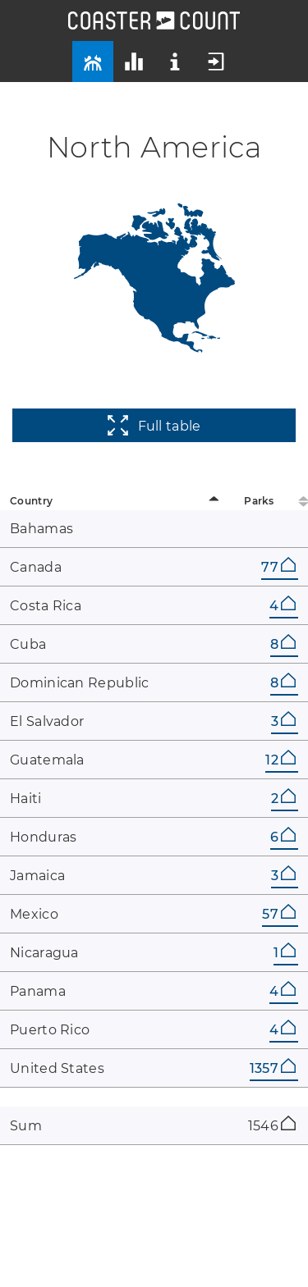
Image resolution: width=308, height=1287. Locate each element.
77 (278, 567)
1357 (273, 1068)
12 (280, 760)
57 (279, 914)
